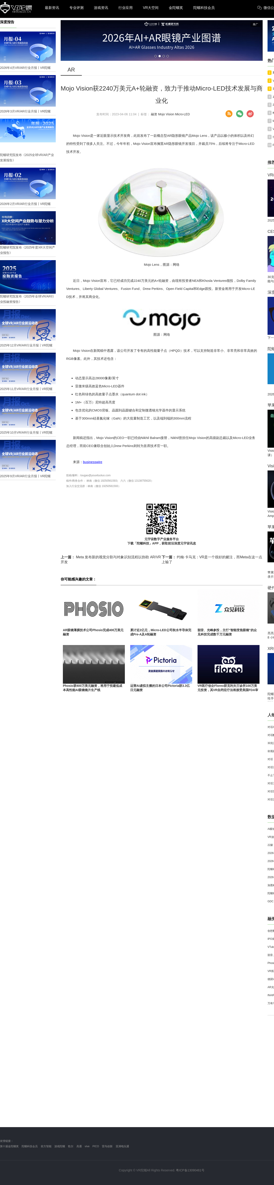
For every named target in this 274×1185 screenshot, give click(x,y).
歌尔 (70, 1146)
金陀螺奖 (176, 8)
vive (87, 1146)
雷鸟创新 (107, 1146)
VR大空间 (151, 8)
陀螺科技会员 (204, 8)
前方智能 (46, 1146)
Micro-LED (182, 114)
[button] (156, 56)
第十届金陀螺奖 (9, 1146)
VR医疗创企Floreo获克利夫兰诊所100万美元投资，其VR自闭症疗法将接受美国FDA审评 (228, 690)
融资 (154, 114)
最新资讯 (52, 8)
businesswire (92, 462)
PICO (96, 1146)
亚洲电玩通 (122, 1146)
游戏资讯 (101, 8)
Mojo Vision (166, 114)
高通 (79, 1146)
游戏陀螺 (59, 1146)
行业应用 (125, 8)
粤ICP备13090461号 (190, 1170)
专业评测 (76, 8)
